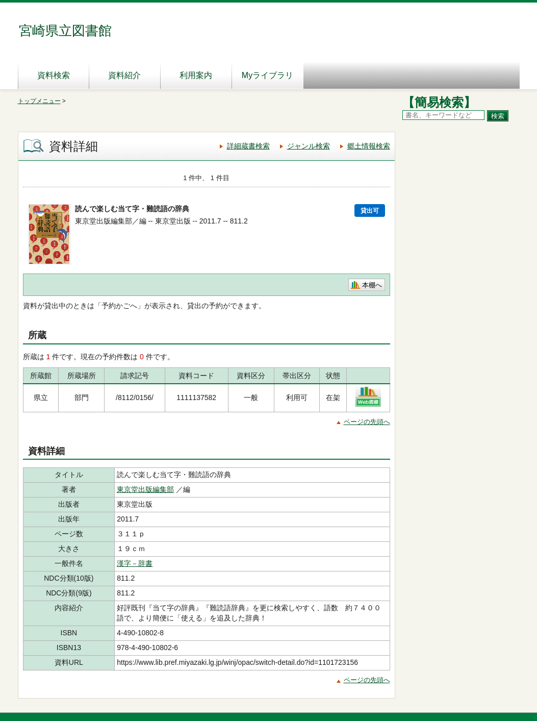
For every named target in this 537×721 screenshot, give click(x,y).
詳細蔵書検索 (248, 146)
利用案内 (196, 75)
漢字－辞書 (134, 563)
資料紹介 (124, 75)
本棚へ (372, 285)
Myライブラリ (267, 75)
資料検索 (53, 75)
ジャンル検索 (308, 146)
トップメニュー (39, 101)
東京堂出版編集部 (145, 489)
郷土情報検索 (368, 146)
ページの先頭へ (367, 422)
